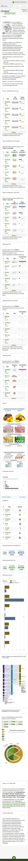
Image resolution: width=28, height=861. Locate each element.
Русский (4, 6)
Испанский (7, 519)
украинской (19, 35)
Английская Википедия (19, 2)
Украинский (8, 532)
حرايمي (20, 721)
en (9, 10)
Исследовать (24, 6)
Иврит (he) (7, 155)
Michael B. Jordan (10, 802)
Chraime (18, 22)
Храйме (6, 724)
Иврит (6, 523)
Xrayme (6, 726)
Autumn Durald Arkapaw (7, 806)
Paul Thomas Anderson (20, 802)
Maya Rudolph (17, 806)
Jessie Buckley (5, 804)
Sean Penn (23, 806)
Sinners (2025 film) (14, 804)
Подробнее (5, 843)
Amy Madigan (22, 804)
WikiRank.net (24, 10)
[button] (21, 19)
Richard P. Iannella (5, 497)
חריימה (6, 721)
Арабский (7, 510)
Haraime (20, 724)
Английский (8, 514)
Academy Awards (6, 807)
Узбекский (7, 537)
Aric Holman (23, 497)
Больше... (14, 132)
